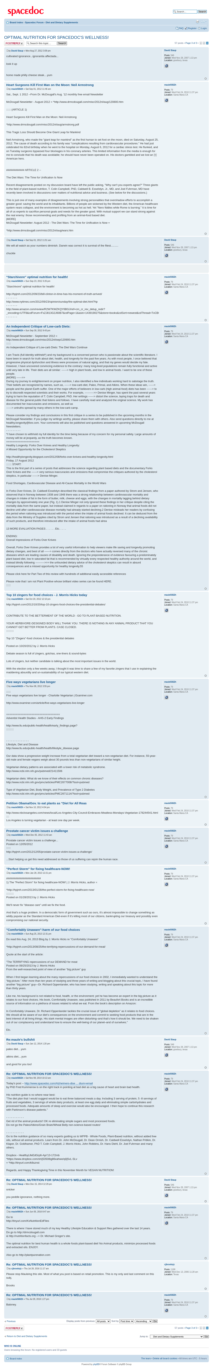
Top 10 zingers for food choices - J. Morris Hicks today (46, 595)
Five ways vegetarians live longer (31, 682)
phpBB (96, 1364)
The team (146, 1358)
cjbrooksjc (16, 1268)
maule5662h (17, 89)
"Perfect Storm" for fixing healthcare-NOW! (38, 869)
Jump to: (144, 1336)
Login (204, 28)
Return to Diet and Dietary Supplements (27, 1336)
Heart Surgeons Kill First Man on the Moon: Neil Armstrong (50, 85)
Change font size (204, 21)
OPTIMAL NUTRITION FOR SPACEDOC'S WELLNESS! (56, 37)
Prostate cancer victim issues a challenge (37, 831)
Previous (11, 1321)
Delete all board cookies (165, 1358)
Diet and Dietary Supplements (62, 22)
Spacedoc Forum (34, 22)
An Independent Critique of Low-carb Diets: (38, 326)
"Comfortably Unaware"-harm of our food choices (43, 929)
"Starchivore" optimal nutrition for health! (37, 277)
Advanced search (198, 14)
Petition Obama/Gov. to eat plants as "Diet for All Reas (46, 803)
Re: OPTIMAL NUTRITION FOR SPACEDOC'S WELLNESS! (49, 1074)
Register (192, 28)
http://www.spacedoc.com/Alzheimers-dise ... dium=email (59, 1083)
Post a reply (14, 43)
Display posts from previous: (88, 1321)
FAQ (181, 28)
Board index (16, 22)
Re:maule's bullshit (20, 1039)
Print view (197, 21)
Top (205, 78)
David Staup (17, 51)
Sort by (122, 1321)
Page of (191, 43)
